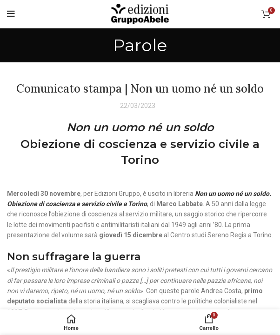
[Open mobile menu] (11, 14)
